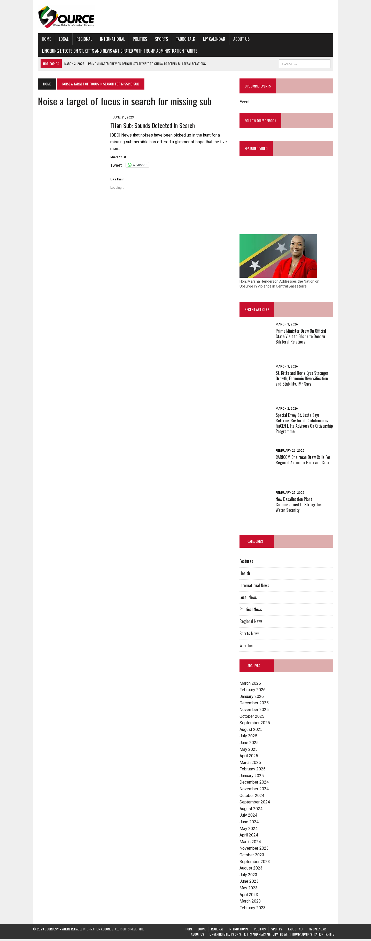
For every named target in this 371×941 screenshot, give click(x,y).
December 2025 (255, 704)
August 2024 (252, 810)
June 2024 (250, 823)
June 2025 (250, 744)
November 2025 (255, 711)
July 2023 (250, 876)
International (107, 39)
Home (41, 39)
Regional (79, 39)
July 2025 (250, 737)
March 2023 (252, 902)
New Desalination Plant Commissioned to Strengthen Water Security (306, 506)
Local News (250, 599)
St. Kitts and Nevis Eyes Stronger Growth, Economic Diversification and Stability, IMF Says (306, 380)
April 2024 (250, 836)
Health (246, 575)
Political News (252, 611)
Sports (156, 39)
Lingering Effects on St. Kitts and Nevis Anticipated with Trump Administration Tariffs (114, 51)
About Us (236, 39)
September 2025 (256, 724)
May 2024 (250, 830)
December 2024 (255, 783)
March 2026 (252, 684)
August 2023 (252, 869)
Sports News (251, 635)
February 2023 (254, 909)
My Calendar (209, 39)
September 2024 (256, 803)
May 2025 (250, 750)
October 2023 (253, 856)
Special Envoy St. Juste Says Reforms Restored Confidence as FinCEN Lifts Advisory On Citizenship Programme (306, 422)
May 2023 (250, 889)
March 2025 (252, 764)
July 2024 (250, 817)
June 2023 (250, 883)
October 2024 (253, 797)
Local (59, 39)
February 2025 (254, 770)
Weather (248, 647)
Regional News (252, 623)
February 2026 (254, 691)
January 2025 (253, 777)
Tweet (111, 158)
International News (256, 587)
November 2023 (255, 850)
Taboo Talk (180, 39)
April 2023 (250, 896)
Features (248, 563)
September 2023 (256, 863)
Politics (135, 39)
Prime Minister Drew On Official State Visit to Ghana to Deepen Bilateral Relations (307, 338)
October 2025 (253, 717)
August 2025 (252, 731)
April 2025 (250, 757)
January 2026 (253, 698)
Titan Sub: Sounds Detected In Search (147, 125)
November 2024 (255, 790)
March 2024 (252, 843)
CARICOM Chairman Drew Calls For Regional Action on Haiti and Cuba (304, 461)
